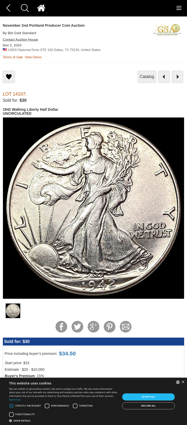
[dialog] (93, 401)
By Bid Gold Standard (19, 33)
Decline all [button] (148, 405)
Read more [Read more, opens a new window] (15, 399)
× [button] (183, 382)
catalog (147, 76)
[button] (63, 420)
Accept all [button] (148, 396)
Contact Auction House (20, 39)
